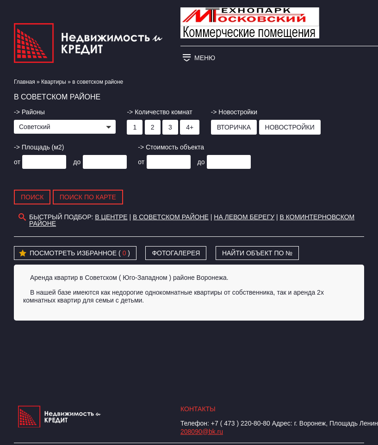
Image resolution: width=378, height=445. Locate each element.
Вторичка (234, 127)
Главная (24, 82)
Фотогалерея (176, 253)
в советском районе (171, 217)
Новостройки (290, 127)
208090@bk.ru (201, 431)
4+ (189, 127)
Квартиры (53, 82)
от (17, 162)
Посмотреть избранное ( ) (74, 253)
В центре (111, 217)
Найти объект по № (257, 253)
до (77, 162)
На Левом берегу (244, 217)
